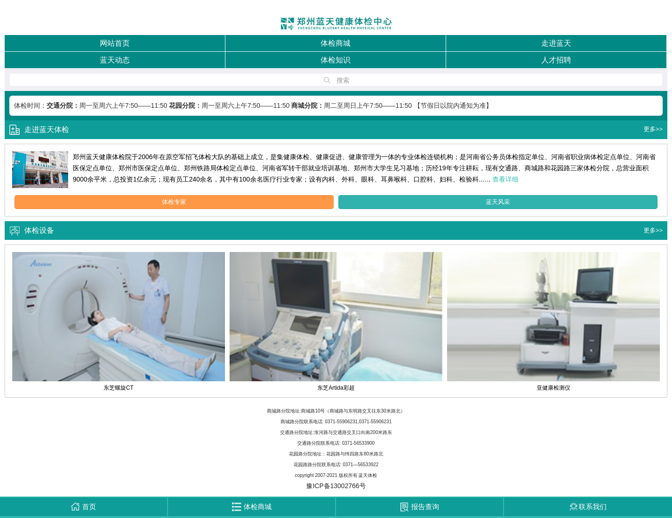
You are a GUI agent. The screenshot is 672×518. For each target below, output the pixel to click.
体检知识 (335, 60)
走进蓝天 (556, 43)
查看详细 (505, 179)
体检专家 (174, 201)
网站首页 (115, 43)
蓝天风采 (498, 201)
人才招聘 (556, 60)
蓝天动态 (115, 60)
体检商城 (335, 43)
